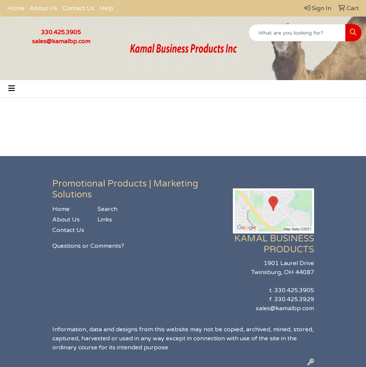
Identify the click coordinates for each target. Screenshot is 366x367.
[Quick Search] (297, 32)
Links (104, 219)
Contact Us (78, 8)
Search (107, 209)
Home (15, 8)
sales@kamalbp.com (61, 41)
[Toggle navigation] (12, 88)
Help (107, 8)
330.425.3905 (61, 32)
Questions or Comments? (88, 246)
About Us (43, 8)
